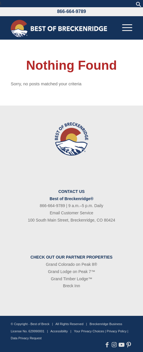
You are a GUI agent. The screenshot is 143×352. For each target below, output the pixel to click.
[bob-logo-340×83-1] (59, 27)
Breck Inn (71, 285)
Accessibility (59, 331)
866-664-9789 (71, 11)
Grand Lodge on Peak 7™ (71, 271)
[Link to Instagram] (114, 344)
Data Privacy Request (26, 338)
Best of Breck (39, 324)
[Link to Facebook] (107, 344)
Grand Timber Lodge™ (71, 279)
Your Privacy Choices (89, 331)
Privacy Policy (116, 331)
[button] (139, 5)
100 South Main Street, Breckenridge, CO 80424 (71, 220)
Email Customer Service (71, 213)
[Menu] (124, 27)
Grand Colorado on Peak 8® (71, 264)
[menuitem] (124, 27)
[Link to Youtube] (121, 344)
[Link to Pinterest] (128, 344)
